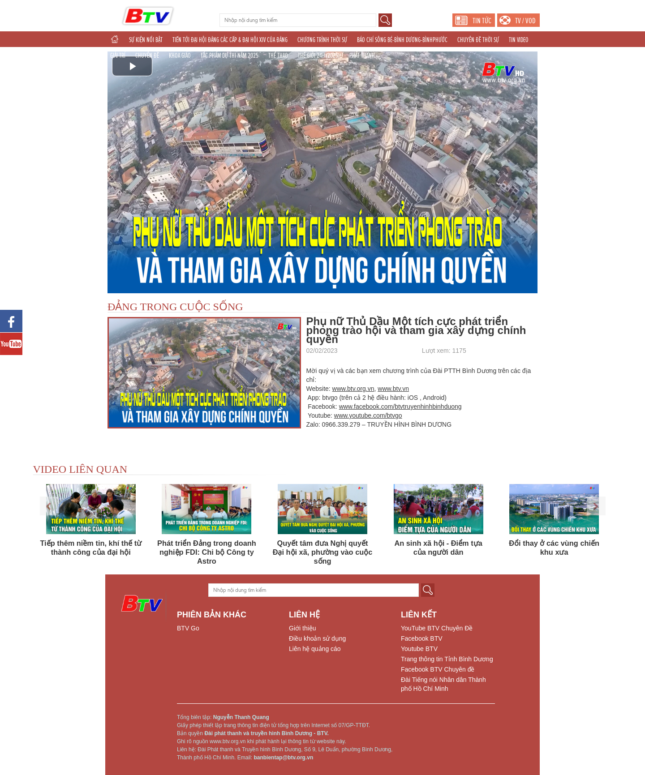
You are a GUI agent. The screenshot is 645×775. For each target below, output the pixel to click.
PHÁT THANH (362, 55)
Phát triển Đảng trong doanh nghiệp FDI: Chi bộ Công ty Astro (206, 552)
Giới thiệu (302, 628)
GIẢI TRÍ (117, 55)
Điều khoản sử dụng (317, 638)
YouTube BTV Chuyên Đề (437, 628)
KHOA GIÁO (180, 55)
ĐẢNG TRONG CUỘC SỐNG (175, 307)
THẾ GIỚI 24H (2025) (319, 55)
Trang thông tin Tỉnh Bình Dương (447, 659)
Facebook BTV (422, 638)
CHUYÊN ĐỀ (147, 55)
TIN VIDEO (519, 40)
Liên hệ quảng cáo (315, 648)
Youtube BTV (419, 648)
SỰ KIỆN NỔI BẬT (146, 40)
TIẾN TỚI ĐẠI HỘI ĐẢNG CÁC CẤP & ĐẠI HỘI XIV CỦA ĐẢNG (230, 40)
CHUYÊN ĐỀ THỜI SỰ (478, 40)
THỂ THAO (278, 55)
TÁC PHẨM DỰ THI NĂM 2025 (229, 55)
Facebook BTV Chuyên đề (437, 669)
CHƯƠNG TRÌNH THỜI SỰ (322, 40)
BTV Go (188, 628)
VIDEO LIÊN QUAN (80, 469)
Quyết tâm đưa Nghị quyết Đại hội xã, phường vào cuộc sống (323, 552)
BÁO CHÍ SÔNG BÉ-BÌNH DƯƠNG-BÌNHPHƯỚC (402, 40)
